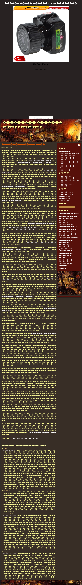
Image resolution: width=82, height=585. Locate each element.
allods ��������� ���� (39, 160)
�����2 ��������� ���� (41, 223)
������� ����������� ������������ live (68, 224)
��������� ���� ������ (41, 242)
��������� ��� (67, 155)
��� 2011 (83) (64, 200)
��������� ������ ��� (43, 333)
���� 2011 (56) (64, 198)
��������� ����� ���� (42, 432)
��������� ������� (32, 122)
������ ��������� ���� (23, 144)
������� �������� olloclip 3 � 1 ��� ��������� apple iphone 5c (69, 235)
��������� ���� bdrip (14, 249)
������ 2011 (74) (66, 194)
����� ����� (66, 170)
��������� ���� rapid (69, 213)
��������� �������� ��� (24, 438)
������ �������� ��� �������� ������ (68, 218)
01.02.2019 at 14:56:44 (9, 515)
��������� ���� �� (27, 229)
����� (63, 203)
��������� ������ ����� (22, 227)
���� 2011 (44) (64, 196)
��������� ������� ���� (34, 162)
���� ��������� (11, 200)
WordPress (53, 584)
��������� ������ (69, 153)
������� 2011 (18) (66, 192)
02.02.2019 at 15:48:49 (9, 553)
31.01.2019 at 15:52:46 (9, 450)
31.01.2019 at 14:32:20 (9, 491)
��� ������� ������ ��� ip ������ (65, 255)
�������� (64, 151)
